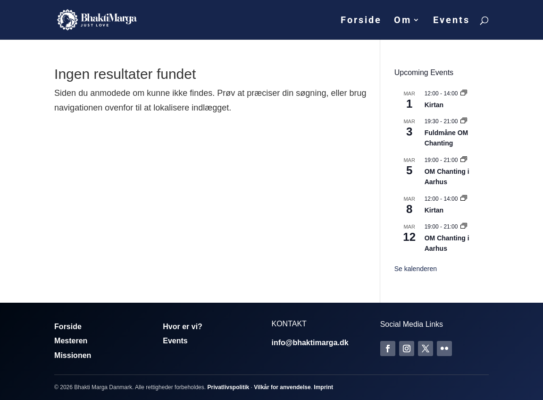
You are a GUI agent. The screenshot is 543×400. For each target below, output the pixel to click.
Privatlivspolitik (228, 387)
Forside (361, 21)
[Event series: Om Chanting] (463, 160)
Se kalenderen (415, 268)
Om (402, 21)
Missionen (72, 355)
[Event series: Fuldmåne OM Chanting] (463, 121)
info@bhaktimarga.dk (309, 343)
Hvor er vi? (182, 327)
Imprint (323, 387)
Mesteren (70, 341)
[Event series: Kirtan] (463, 93)
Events (451, 21)
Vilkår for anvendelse (282, 387)
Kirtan (434, 105)
